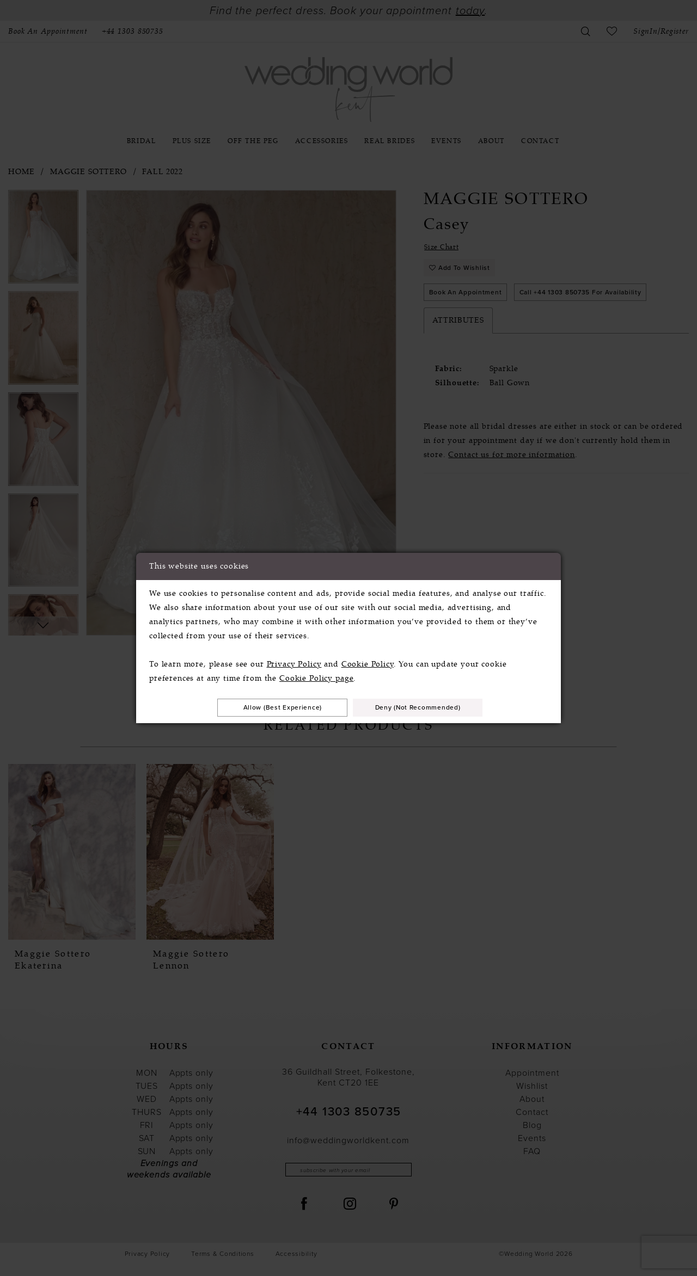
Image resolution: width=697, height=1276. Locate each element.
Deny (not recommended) (430, 707)
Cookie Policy (367, 662)
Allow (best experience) (270, 707)
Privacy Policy (294, 662)
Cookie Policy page (316, 676)
